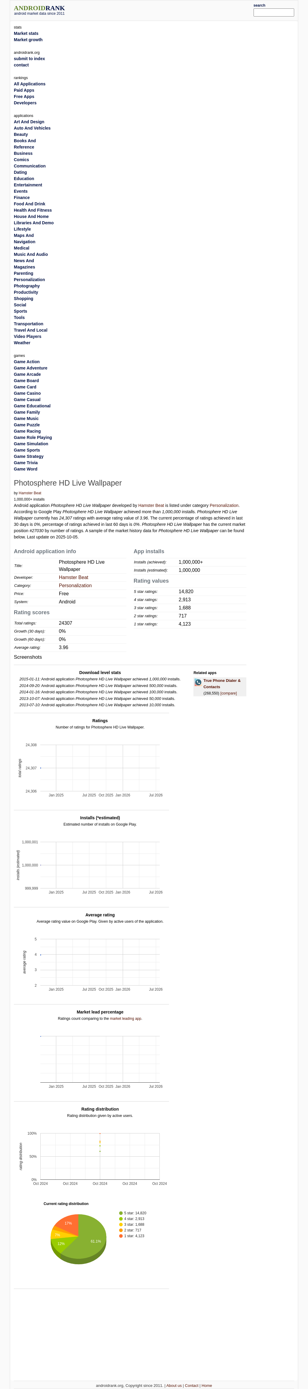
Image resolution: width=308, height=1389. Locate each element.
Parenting (23, 273)
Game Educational (32, 405)
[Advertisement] (166, 10)
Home (207, 1385)
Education (24, 178)
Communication (30, 166)
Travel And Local (31, 330)
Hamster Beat (30, 493)
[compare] (228, 693)
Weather (22, 342)
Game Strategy (29, 456)
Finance (22, 197)
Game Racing (27, 431)
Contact (192, 1385)
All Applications (29, 83)
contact (21, 65)
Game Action (27, 361)
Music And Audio (31, 254)
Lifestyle (22, 229)
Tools (19, 317)
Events (21, 191)
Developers (25, 102)
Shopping (23, 298)
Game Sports (27, 450)
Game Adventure (31, 368)
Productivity (26, 292)
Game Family (27, 412)
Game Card (25, 387)
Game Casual (27, 399)
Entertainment (28, 184)
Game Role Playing (33, 437)
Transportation (28, 323)
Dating (20, 172)
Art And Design (29, 121)
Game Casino (27, 393)
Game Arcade (27, 374)
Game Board (26, 380)
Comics (21, 159)
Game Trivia (26, 462)
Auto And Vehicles (32, 128)
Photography (27, 286)
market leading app (125, 1018)
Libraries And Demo (34, 222)
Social (20, 304)
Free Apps (24, 96)
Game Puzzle (27, 424)
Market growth (28, 39)
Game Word (25, 469)
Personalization (224, 505)
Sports (20, 311)
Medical (21, 248)
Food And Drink (29, 203)
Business (23, 153)
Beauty (21, 134)
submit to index (29, 58)
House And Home (31, 216)
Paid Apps (24, 90)
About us (174, 1385)
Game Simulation (31, 443)
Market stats (26, 33)
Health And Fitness (33, 210)
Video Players (28, 336)
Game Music (26, 418)
